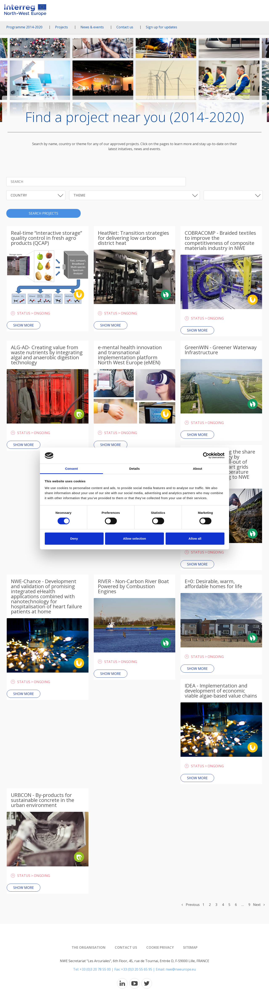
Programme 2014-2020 (24, 27)
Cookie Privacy (160, 947)
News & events (92, 27)
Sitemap (190, 947)
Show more (23, 325)
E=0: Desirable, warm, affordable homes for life (213, 584)
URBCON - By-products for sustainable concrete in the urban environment (42, 799)
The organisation (88, 947)
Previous (191, 904)
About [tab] (197, 468)
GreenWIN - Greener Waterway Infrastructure (221, 350)
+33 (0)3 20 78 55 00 (95, 969)
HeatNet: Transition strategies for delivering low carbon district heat (133, 237)
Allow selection (134, 538)
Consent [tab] (71, 468)
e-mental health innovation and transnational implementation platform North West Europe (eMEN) (130, 355)
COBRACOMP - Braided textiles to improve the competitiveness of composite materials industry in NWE (220, 240)
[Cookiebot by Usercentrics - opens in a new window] (206, 455)
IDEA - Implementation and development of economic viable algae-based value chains (221, 690)
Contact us (124, 27)
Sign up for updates (161, 27)
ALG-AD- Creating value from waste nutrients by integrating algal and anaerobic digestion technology (47, 355)
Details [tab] (134, 468)
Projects (61, 27)
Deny (74, 538)
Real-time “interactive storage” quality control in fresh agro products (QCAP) (46, 237)
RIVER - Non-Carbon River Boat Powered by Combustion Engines (133, 586)
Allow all (195, 538)
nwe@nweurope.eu (181, 969)
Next (259, 904)
